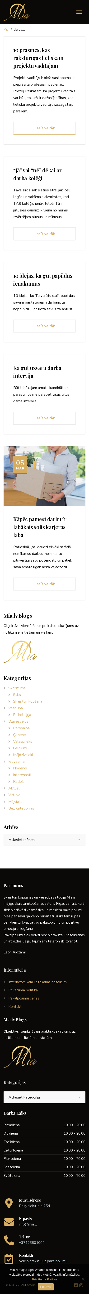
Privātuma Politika (44, 1279)
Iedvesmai (16, 761)
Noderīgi (20, 768)
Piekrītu (45, 1287)
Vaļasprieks (22, 741)
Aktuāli (14, 788)
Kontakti (15, 1006)
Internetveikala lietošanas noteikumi (37, 982)
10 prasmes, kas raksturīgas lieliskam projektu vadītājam (38, 57)
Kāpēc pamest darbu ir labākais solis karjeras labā (39, 526)
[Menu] (79, 12)
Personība (21, 728)
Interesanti (22, 775)
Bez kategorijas (21, 808)
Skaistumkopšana (27, 701)
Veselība (15, 708)
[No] (83, 1279)
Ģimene (19, 734)
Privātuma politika (23, 990)
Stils (17, 694)
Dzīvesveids (18, 721)
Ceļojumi (20, 748)
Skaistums (17, 688)
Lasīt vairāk (44, 128)
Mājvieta (15, 801)
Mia (6, 29)
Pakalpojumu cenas (23, 998)
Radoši (18, 781)
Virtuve (14, 795)
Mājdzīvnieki (23, 754)
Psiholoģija (22, 714)
